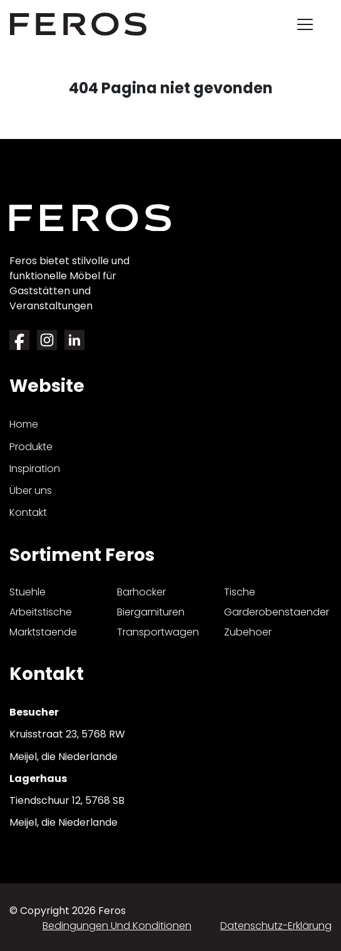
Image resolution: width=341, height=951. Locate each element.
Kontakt (28, 512)
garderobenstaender (276, 612)
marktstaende (43, 632)
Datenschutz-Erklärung (276, 925)
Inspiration (34, 468)
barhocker (141, 592)
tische (239, 592)
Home (23, 424)
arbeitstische (40, 612)
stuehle (27, 592)
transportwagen (158, 632)
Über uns (30, 490)
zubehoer (248, 632)
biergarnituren (151, 612)
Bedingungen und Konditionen (117, 925)
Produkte (31, 447)
